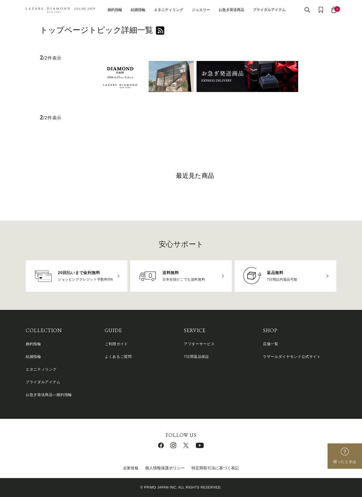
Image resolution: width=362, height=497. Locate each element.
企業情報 (131, 468)
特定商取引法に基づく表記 (215, 468)
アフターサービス (199, 344)
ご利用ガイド (116, 344)
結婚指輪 (138, 10)
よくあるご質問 (118, 356)
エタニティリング (168, 10)
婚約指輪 (115, 10)
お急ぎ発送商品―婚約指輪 (49, 395)
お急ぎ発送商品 (231, 10)
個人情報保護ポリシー (165, 468)
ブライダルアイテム (269, 10)
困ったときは (344, 461)
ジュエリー (201, 10)
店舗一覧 (270, 344)
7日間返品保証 (196, 356)
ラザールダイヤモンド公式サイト (292, 356)
